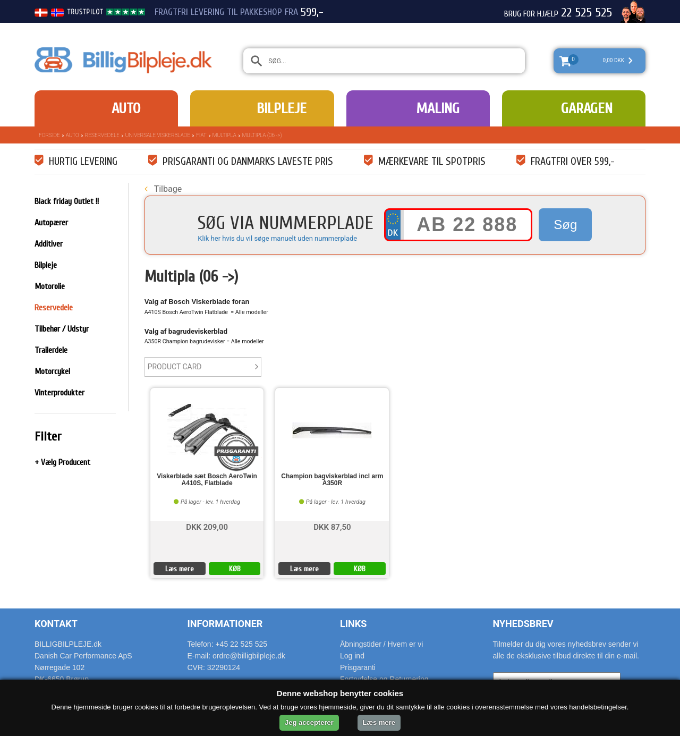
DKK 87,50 (332, 526)
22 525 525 (586, 12)
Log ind (352, 656)
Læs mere (179, 568)
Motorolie (50, 286)
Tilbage (163, 189)
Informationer (225, 623)
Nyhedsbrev (523, 623)
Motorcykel (52, 371)
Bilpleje (282, 108)
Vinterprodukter (59, 392)
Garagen (587, 108)
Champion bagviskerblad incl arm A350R (332, 480)
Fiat (201, 135)
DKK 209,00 (207, 526)
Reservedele (102, 135)
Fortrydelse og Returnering (384, 679)
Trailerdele (51, 350)
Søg (565, 224)
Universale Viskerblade (157, 135)
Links (353, 623)
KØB (235, 568)
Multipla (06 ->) (262, 135)
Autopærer (51, 222)
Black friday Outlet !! (67, 201)
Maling (438, 108)
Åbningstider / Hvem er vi (381, 644)
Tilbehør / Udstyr (62, 329)
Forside (49, 135)
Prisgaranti (358, 667)
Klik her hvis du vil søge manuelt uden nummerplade (277, 238)
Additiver (49, 244)
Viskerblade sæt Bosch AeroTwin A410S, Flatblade (207, 480)
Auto (126, 108)
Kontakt (56, 623)
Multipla (224, 135)
